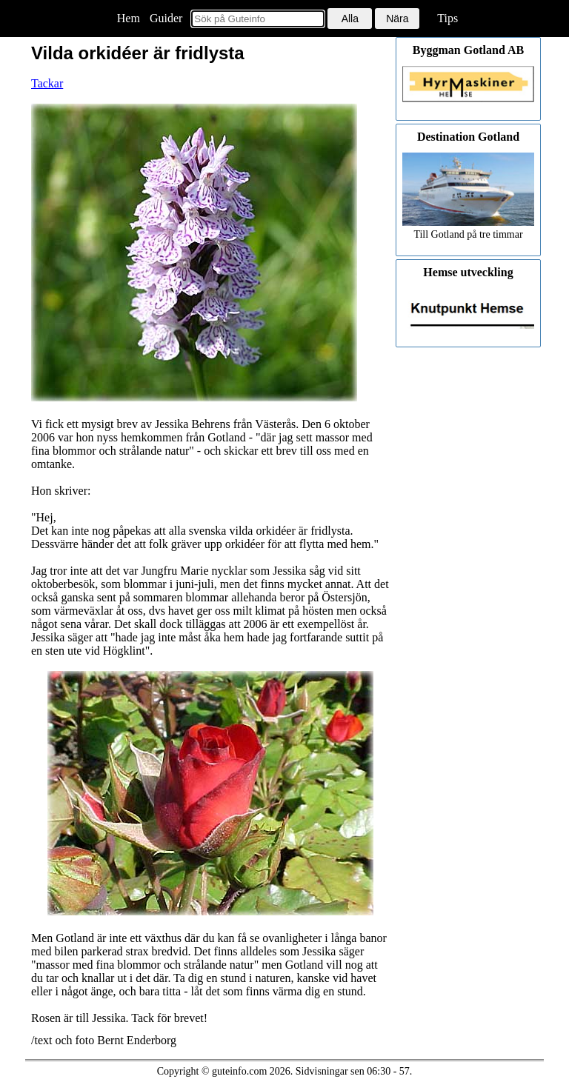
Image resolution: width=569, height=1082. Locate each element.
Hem (128, 18)
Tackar (47, 83)
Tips (447, 18)
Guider (166, 18)
